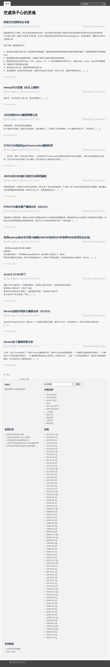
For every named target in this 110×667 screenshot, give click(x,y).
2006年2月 (50, 615)
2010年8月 (50, 497)
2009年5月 (50, 520)
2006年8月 (50, 600)
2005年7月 (50, 626)
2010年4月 (50, 500)
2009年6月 (50, 517)
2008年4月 (50, 552)
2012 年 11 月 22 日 (32, 346)
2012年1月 (50, 466)
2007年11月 (50, 560)
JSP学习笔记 (51, 398)
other (48, 403)
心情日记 (49, 420)
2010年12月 (50, 492)
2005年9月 (50, 620)
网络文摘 (49, 423)
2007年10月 (50, 563)
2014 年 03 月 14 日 (32, 150)
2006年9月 (50, 598)
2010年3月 (50, 503)
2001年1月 (50, 638)
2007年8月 (50, 569)
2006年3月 (50, 612)
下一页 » (7, 375)
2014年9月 (50, 437)
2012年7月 (50, 460)
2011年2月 (50, 486)
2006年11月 (50, 592)
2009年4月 (50, 523)
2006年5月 (50, 606)
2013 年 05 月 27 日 (32, 242)
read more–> (11, 77)
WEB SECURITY (52, 409)
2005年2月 (50, 635)
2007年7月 (50, 572)
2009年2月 (50, 529)
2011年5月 (50, 480)
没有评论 (89, 27)
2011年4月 (50, 483)
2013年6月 (50, 446)
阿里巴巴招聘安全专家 (16, 22)
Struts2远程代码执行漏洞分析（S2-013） (28, 311)
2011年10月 (50, 469)
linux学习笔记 (51, 400)
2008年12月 (50, 535)
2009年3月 (50, 526)
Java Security (51, 395)
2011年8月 (50, 472)
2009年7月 (50, 515)
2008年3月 (50, 555)
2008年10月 (50, 537)
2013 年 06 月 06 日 (32, 211)
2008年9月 (50, 540)
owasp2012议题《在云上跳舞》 (22, 87)
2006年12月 (50, 589)
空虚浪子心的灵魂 (20, 12)
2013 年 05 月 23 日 (32, 279)
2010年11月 (50, 495)
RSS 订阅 (25, 379)
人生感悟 (49, 412)
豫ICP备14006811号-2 (17, 662)
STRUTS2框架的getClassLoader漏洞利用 (28, 145)
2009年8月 (50, 512)
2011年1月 (50, 489)
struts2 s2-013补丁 (15, 274)
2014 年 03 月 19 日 (32, 119)
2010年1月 (50, 506)
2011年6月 (50, 477)
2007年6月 (50, 575)
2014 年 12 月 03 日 (32, 27)
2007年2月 (50, 583)
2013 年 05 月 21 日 (32, 316)
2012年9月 (50, 454)
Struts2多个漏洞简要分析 (18, 341)
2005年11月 (50, 618)
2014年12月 (50, 434)
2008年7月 (50, 546)
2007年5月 (50, 578)
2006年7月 (50, 603)
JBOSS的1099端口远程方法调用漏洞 (25, 176)
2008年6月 (50, 549)
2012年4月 (50, 463)
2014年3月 (50, 440)
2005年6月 (50, 629)
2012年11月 (50, 452)
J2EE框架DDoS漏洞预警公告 (21, 114)
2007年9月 (50, 566)
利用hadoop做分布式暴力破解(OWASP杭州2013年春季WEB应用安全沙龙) (47, 237)
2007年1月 (50, 586)
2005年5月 (50, 632)
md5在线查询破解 (13, 649)
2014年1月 (50, 443)
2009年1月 (50, 532)
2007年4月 (50, 580)
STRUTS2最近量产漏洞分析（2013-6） (26, 206)
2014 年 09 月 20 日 (32, 92)
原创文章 (49, 418)
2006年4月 (50, 609)
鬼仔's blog (11, 652)
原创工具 (49, 415)
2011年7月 (50, 475)
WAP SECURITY (52, 406)
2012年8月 (50, 457)
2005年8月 (50, 623)
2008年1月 (50, 558)
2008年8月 (50, 543)
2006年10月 (50, 595)
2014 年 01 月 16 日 (32, 181)
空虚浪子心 (15, 27)
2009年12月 (50, 509)
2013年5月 (50, 449)
